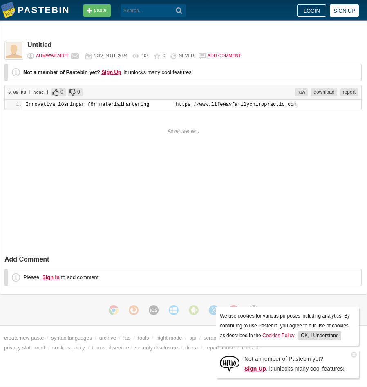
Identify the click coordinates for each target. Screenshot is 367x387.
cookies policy (68, 347)
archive (107, 338)
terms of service (110, 347)
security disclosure (156, 347)
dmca (191, 347)
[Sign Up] (229, 363)
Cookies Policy (278, 335)
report (349, 92)
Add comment (224, 55)
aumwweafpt (52, 55)
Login (312, 11)
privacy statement (24, 347)
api (192, 338)
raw (301, 92)
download (323, 92)
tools (143, 338)
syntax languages (71, 338)
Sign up (344, 11)
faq (127, 338)
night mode (169, 338)
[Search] (179, 10)
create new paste (24, 338)
